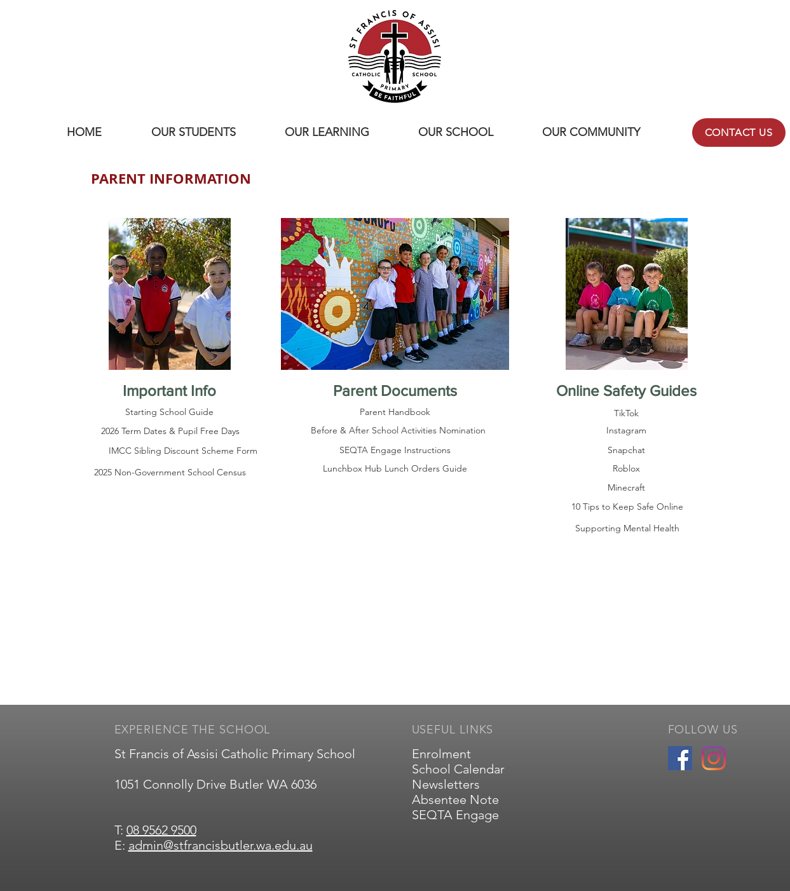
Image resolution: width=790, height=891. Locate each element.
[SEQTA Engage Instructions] (395, 450)
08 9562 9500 (161, 830)
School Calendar (458, 769)
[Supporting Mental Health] (627, 528)
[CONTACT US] (739, 132)
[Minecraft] (627, 488)
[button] (193, 132)
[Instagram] (627, 431)
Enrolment (441, 753)
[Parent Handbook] (395, 412)
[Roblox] (627, 469)
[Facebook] (680, 758)
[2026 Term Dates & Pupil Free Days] (170, 431)
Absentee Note (455, 799)
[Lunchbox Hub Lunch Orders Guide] (395, 469)
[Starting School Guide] (169, 412)
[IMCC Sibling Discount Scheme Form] (183, 451)
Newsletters (446, 784)
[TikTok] (627, 413)
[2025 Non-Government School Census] (170, 472)
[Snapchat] (627, 450)
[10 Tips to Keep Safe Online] (627, 507)
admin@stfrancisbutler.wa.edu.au (220, 845)
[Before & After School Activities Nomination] (398, 431)
